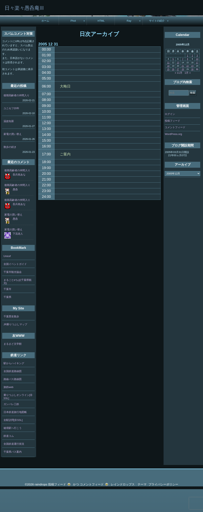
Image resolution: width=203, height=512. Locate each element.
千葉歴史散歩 (11, 339)
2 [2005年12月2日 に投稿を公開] (192, 78)
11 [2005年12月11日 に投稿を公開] (168, 85)
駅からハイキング (14, 386)
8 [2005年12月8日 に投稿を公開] (187, 82)
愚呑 (15, 212)
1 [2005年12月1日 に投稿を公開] (187, 78)
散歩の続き (10, 169)
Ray (129, 43)
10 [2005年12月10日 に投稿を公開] (197, 82)
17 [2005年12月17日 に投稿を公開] (197, 85)
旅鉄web (8, 409)
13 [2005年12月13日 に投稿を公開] (178, 85)
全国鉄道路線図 (13, 394)
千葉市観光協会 (13, 294)
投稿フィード (172, 143)
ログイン (170, 136)
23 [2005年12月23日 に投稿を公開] (192, 89)
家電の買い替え (13, 156)
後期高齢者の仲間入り (16, 118)
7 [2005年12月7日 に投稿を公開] (182, 82)
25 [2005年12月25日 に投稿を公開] (168, 92)
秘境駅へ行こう (13, 450)
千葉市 (7, 311)
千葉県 (7, 319)
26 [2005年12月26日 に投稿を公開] (173, 92)
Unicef (7, 278)
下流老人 (18, 256)
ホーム (45, 43)
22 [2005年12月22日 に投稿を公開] (187, 89)
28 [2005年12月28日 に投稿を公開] (183, 92)
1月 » (188, 95)
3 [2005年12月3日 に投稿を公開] (197, 78)
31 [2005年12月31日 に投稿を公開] (197, 92)
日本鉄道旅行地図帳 (15, 434)
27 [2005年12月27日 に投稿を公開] (178, 92)
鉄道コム (9, 458)
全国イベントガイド (15, 286)
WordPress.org (173, 156)
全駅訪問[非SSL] (13, 442)
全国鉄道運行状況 (14, 466)
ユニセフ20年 (11, 131)
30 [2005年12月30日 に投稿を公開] (192, 92)
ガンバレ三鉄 (11, 426)
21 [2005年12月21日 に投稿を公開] (183, 89)
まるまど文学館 (13, 366)
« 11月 (178, 95)
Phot (73, 43)
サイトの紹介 (157, 43)
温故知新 (9, 143)
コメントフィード (175, 150)
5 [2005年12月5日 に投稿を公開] (173, 82)
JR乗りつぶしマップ (15, 347)
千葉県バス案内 (13, 474)
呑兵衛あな (19, 197)
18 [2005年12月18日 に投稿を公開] (168, 89)
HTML (101, 43)
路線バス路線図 (13, 401)
